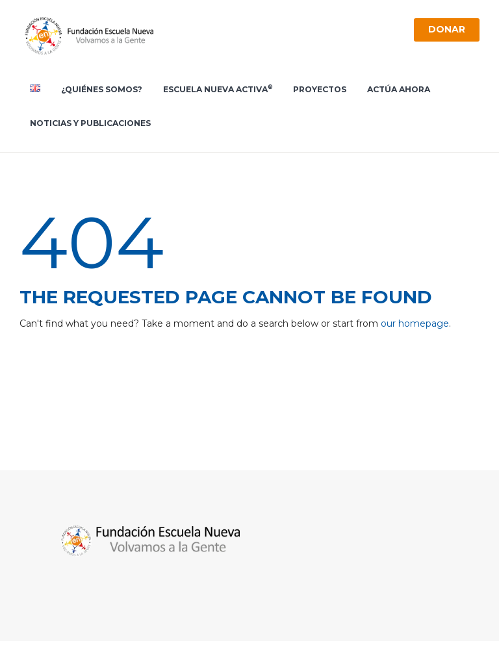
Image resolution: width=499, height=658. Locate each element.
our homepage (415, 323)
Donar (446, 29)
